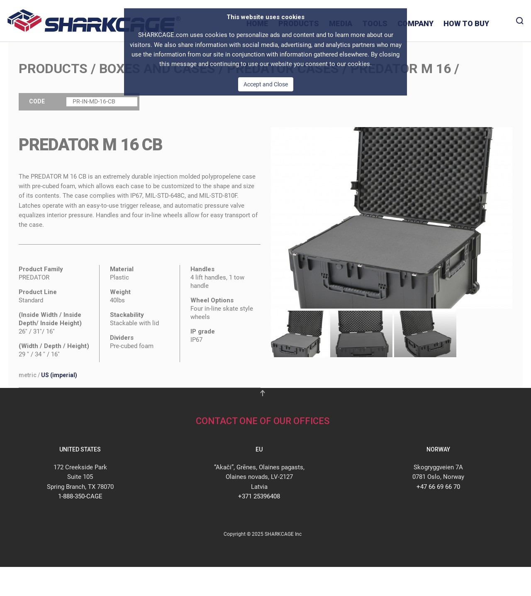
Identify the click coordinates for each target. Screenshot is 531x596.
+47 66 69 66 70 (438, 487)
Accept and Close (266, 84)
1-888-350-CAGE (80, 496)
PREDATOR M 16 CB (91, 145)
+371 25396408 (259, 496)
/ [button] (48, 375)
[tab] (297, 334)
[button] (392, 217)
